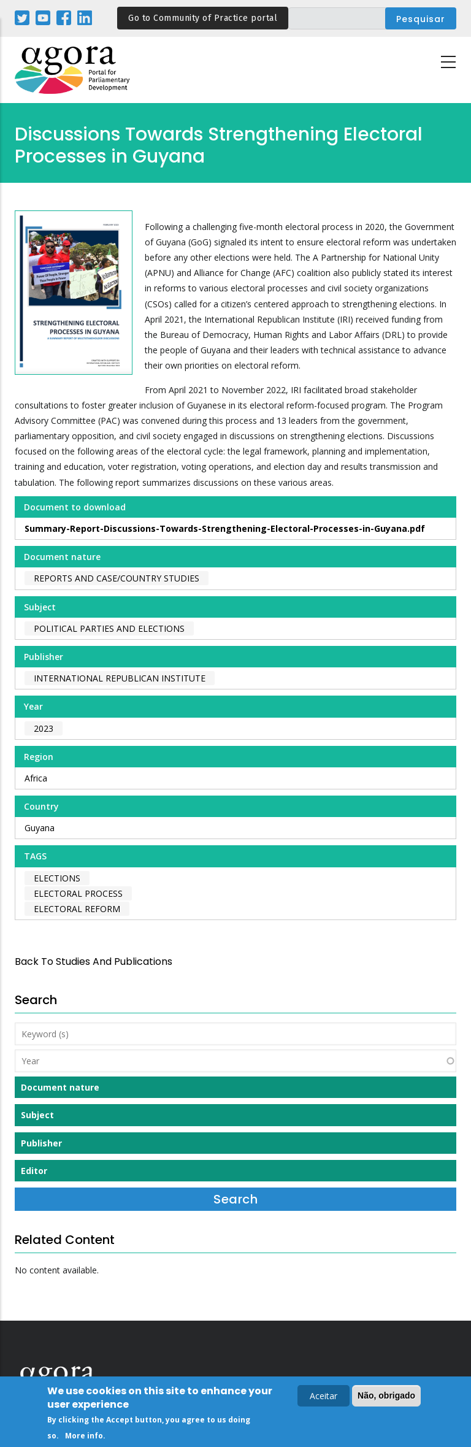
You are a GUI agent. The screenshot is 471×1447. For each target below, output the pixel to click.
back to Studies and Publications (93, 961)
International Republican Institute (119, 678)
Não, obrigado (386, 1397)
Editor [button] (34, 1170)
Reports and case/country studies (116, 578)
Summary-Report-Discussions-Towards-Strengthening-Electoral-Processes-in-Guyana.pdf (225, 528)
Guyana (40, 828)
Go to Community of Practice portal (202, 18)
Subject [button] (37, 1115)
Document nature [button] (60, 1087)
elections (57, 878)
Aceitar (323, 1397)
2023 (43, 728)
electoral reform (77, 909)
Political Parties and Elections (109, 628)
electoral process (78, 893)
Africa (36, 778)
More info (84, 1437)
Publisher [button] (41, 1143)
